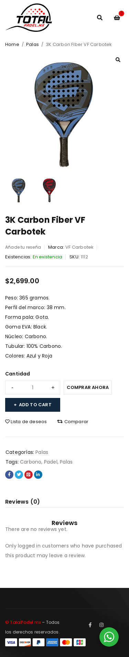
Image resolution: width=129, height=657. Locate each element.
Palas (32, 44)
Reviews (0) (22, 502)
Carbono (30, 461)
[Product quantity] (33, 387)
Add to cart (35, 404)
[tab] (22, 502)
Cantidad (17, 373)
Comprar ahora (88, 387)
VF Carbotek (79, 247)
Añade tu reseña (23, 247)
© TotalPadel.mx (23, 622)
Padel (50, 461)
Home (12, 44)
